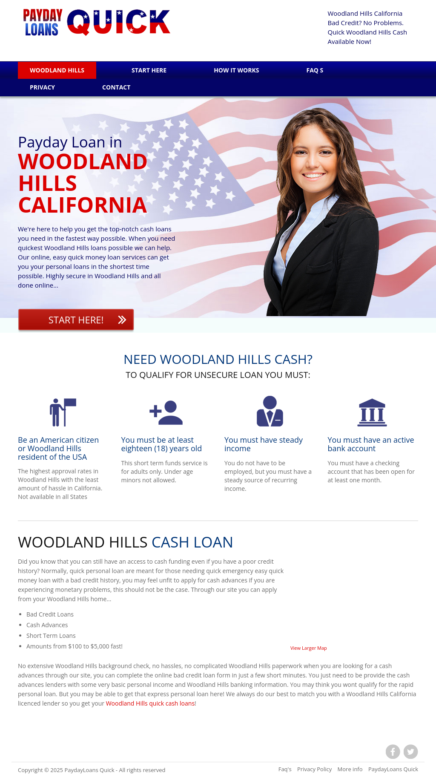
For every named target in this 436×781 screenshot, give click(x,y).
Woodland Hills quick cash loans (150, 703)
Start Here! (76, 319)
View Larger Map (308, 648)
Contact (116, 87)
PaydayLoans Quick (89, 770)
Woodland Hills (57, 70)
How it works (236, 70)
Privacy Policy (314, 769)
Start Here (149, 70)
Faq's (285, 769)
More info (350, 769)
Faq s (314, 70)
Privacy (42, 87)
